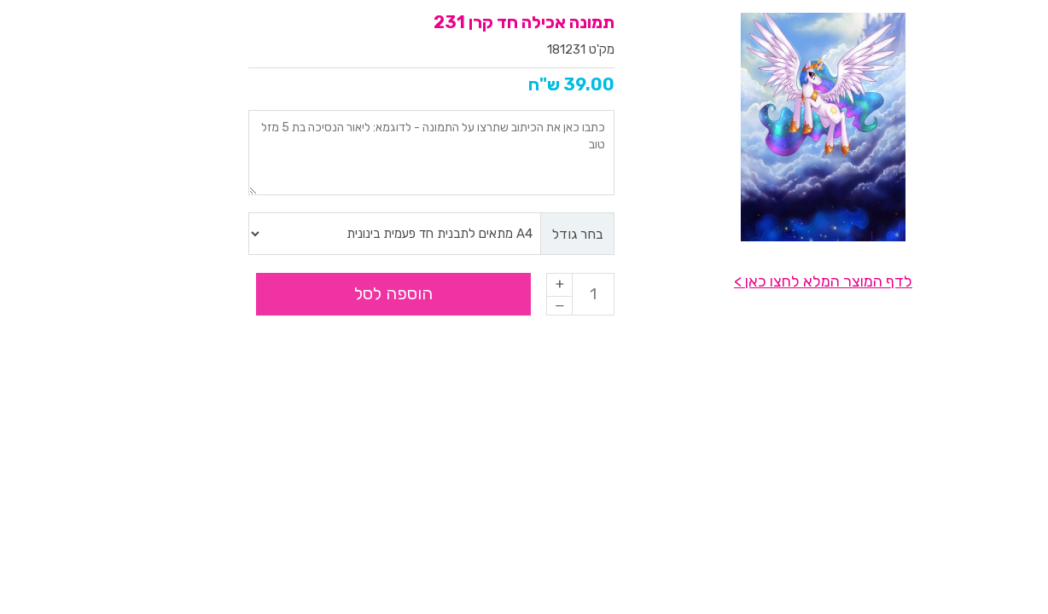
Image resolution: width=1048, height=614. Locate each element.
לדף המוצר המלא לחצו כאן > (720, 281)
